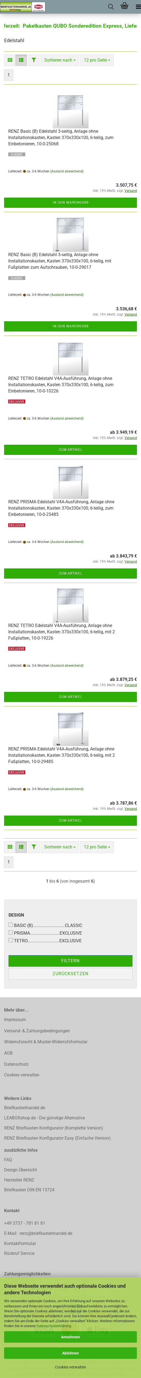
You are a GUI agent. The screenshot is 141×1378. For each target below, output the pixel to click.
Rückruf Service (19, 1253)
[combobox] (60, 60)
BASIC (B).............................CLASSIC (45, 925)
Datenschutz (16, 1064)
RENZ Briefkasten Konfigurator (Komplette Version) (53, 1128)
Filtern (70, 960)
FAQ (8, 1159)
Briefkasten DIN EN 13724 (29, 1189)
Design (16, 915)
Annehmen (70, 1337)
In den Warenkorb (71, 202)
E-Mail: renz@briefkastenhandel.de (38, 1233)
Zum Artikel (70, 450)
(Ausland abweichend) (67, 171)
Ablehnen (70, 1353)
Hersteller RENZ (19, 1180)
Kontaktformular (20, 1243)
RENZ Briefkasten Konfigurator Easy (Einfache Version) (57, 1138)
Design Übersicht (20, 1169)
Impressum (15, 1019)
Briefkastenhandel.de (24, 1107)
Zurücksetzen (70, 973)
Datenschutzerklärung (54, 1326)
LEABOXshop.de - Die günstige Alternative (44, 1117)
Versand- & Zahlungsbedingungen (37, 1030)
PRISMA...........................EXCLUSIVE (45, 933)
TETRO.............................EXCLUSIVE (45, 940)
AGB (8, 1053)
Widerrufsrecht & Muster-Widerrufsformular (45, 1041)
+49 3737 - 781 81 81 (25, 1223)
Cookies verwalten (70, 1367)
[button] (10, 60)
